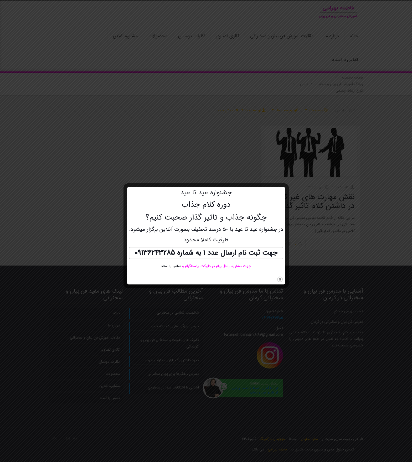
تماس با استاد (171, 266)
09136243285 (155, 252)
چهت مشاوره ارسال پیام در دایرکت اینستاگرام (217, 266)
